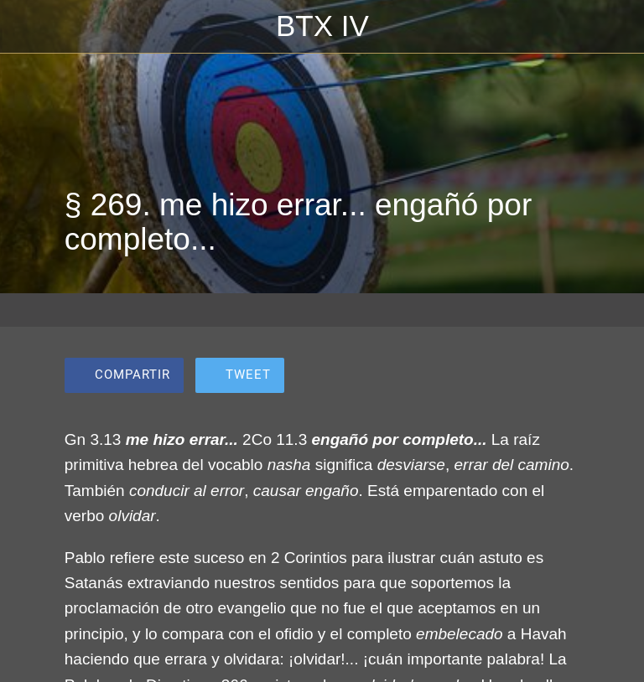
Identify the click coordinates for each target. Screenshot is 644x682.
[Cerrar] (27, 27)
